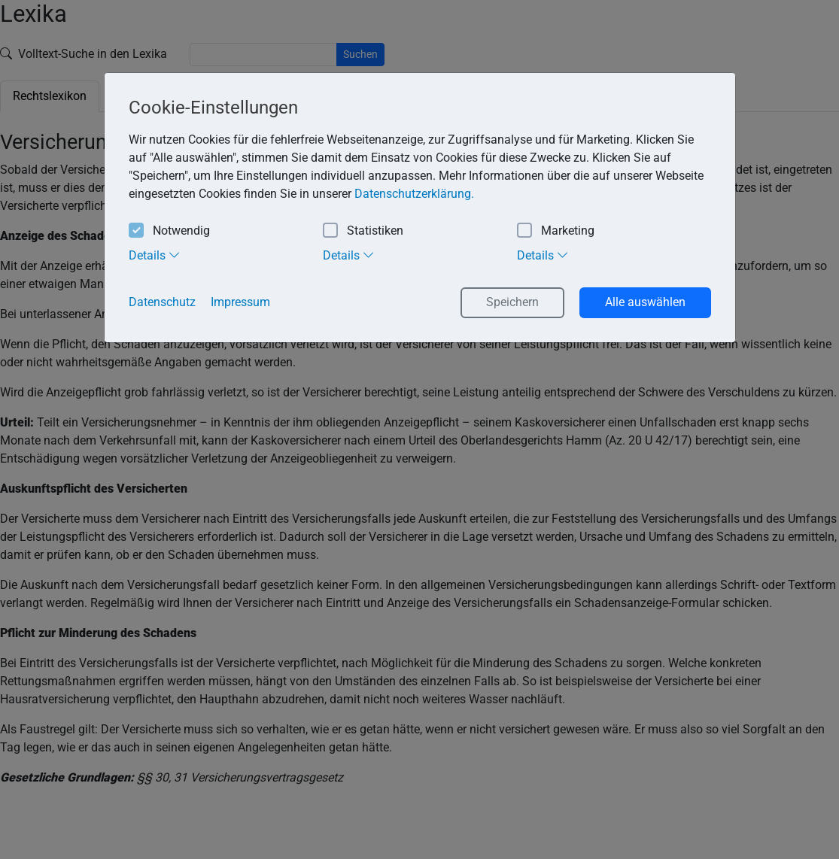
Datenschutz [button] (162, 302)
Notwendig (169, 231)
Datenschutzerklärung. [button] (414, 194)
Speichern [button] (512, 302)
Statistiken (363, 231)
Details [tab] (155, 255)
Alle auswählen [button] (645, 302)
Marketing (555, 231)
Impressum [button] (240, 302)
